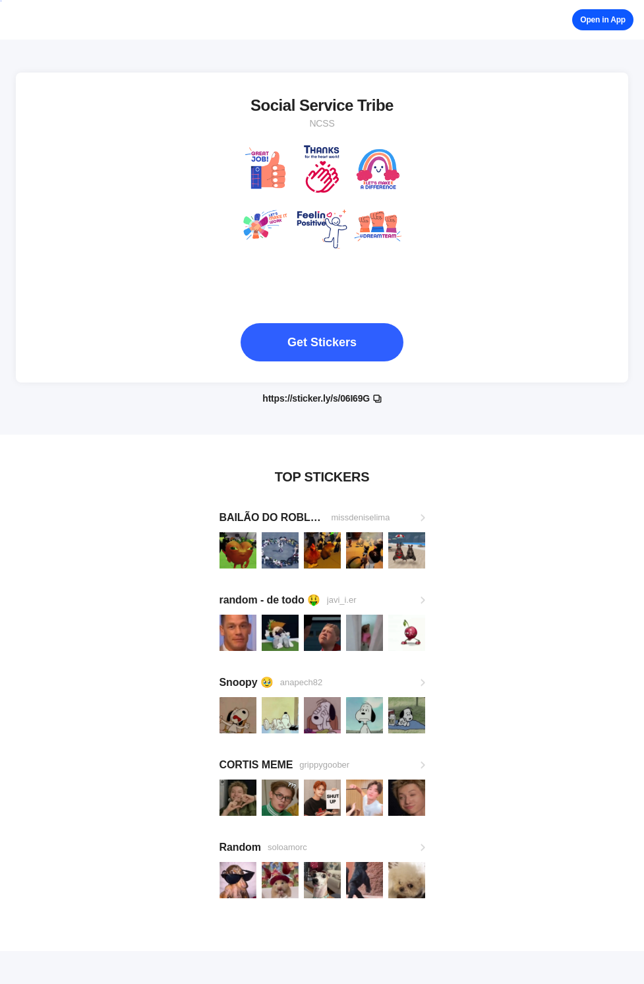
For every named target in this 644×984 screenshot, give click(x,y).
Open (603, 19)
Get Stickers (322, 342)
